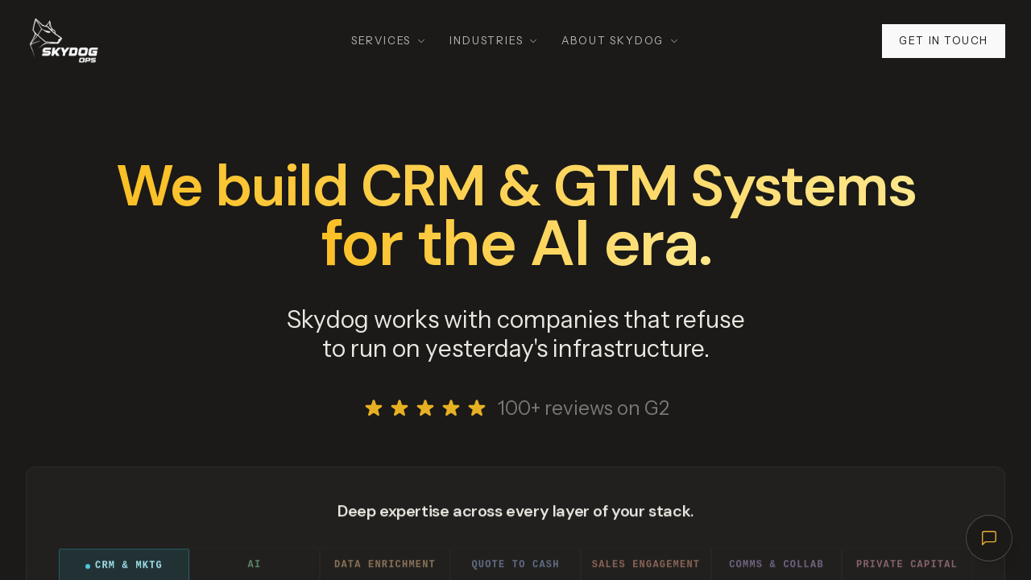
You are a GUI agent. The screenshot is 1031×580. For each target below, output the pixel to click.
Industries (494, 40)
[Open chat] (989, 538)
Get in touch (943, 40)
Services (389, 40)
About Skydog (620, 40)
